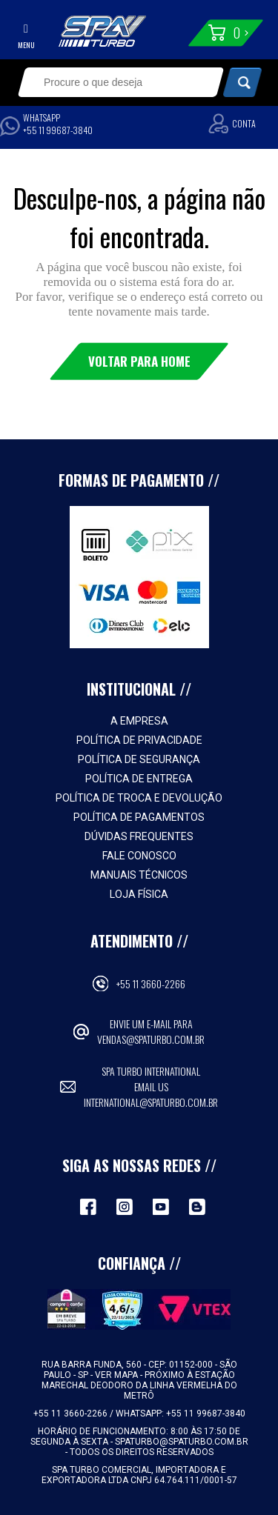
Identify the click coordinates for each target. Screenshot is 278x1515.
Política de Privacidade (139, 740)
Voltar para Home (139, 361)
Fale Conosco (139, 856)
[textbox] (111, 82)
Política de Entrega (139, 779)
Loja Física (139, 894)
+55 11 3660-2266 (150, 983)
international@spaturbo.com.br (151, 1102)
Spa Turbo (102, 31)
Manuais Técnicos (139, 875)
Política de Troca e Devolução (139, 798)
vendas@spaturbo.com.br (151, 1039)
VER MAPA (117, 1375)
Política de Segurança (139, 759)
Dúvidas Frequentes (139, 836)
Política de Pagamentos (139, 817)
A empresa (139, 721)
